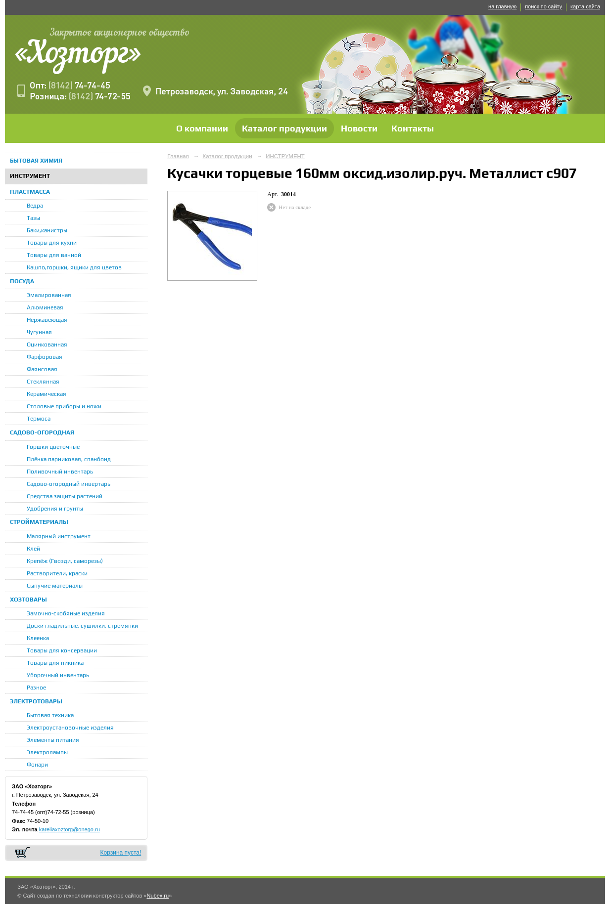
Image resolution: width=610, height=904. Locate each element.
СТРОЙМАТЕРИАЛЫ (39, 521)
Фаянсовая (42, 369)
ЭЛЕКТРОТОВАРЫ (36, 701)
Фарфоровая (44, 356)
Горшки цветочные (53, 446)
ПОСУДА (22, 281)
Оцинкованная (47, 344)
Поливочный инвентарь (60, 471)
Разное (36, 687)
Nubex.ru (157, 896)
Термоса (38, 418)
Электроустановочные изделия (70, 727)
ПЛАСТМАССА (30, 191)
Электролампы (47, 752)
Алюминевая (45, 307)
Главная (178, 156)
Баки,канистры (47, 230)
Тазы (33, 218)
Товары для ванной (54, 255)
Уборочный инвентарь (58, 675)
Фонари (37, 764)
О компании (202, 128)
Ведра (35, 205)
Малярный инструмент (59, 536)
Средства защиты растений (64, 496)
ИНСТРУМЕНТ (30, 175)
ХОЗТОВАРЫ (28, 599)
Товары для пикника (55, 662)
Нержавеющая (47, 319)
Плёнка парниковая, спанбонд (69, 459)
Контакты (412, 128)
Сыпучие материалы (55, 585)
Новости (359, 128)
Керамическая (46, 393)
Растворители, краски (57, 573)
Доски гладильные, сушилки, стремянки (82, 625)
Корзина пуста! (120, 852)
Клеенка (38, 638)
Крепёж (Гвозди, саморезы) (65, 561)
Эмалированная (49, 295)
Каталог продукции (284, 128)
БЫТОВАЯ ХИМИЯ (36, 160)
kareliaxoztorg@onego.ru (69, 829)
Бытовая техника (50, 715)
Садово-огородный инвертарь (68, 483)
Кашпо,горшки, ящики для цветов (74, 267)
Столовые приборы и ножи (64, 406)
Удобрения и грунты (55, 508)
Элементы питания (53, 739)
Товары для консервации (62, 650)
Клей (33, 548)
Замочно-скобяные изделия (66, 613)
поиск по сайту (543, 6)
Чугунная (39, 332)
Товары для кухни (52, 242)
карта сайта (585, 6)
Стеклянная (43, 381)
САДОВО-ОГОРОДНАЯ (42, 432)
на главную (502, 6)
